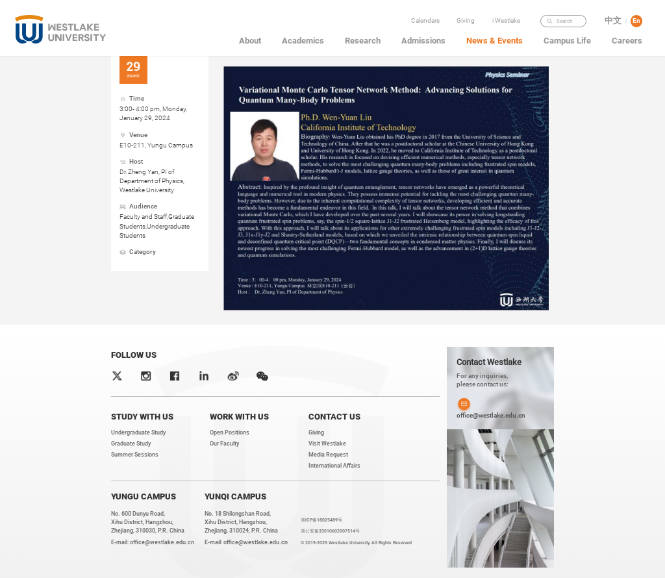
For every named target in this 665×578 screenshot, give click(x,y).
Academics (303, 40)
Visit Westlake (327, 443)
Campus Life (567, 40)
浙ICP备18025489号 (321, 520)
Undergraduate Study (138, 432)
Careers (627, 40)
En (636, 20)
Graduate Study (131, 443)
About (250, 40)
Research (363, 40)
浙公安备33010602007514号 (330, 531)
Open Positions (229, 432)
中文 (613, 20)
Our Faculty (224, 443)
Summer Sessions (134, 454)
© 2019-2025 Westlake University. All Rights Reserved (356, 543)
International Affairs (334, 465)
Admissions (423, 40)
